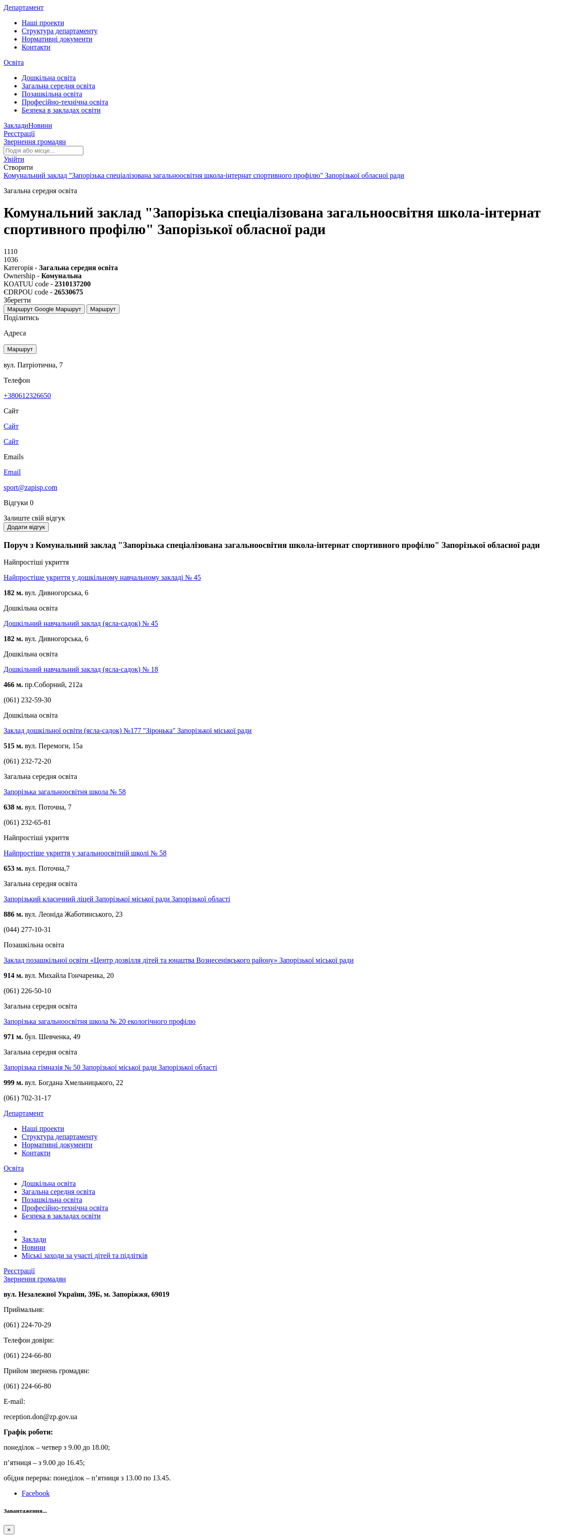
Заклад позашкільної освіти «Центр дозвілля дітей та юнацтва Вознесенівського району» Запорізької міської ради (179, 960)
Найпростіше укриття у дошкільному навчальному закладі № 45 (102, 577)
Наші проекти (43, 23)
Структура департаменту (59, 31)
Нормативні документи (57, 39)
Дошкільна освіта (49, 77)
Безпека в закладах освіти (61, 110)
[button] (14, 159)
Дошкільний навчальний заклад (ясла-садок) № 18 (81, 669)
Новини (40, 125)
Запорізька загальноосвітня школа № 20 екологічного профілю (100, 1021)
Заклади (16, 125)
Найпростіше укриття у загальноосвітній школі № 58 (85, 853)
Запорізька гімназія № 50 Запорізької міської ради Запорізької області (110, 1067)
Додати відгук (26, 527)
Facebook (36, 1493)
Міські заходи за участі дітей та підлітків (84, 1255)
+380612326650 (27, 395)
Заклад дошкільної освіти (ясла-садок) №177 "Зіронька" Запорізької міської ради (128, 730)
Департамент (24, 7)
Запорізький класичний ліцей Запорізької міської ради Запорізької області (117, 899)
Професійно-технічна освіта (65, 102)
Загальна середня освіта (58, 86)
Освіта (14, 62)
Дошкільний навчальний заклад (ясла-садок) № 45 (81, 623)
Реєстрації (19, 133)
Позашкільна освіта (52, 94)
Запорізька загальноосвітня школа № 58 (65, 792)
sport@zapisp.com (30, 487)
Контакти (36, 47)
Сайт (11, 441)
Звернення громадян (35, 141)
